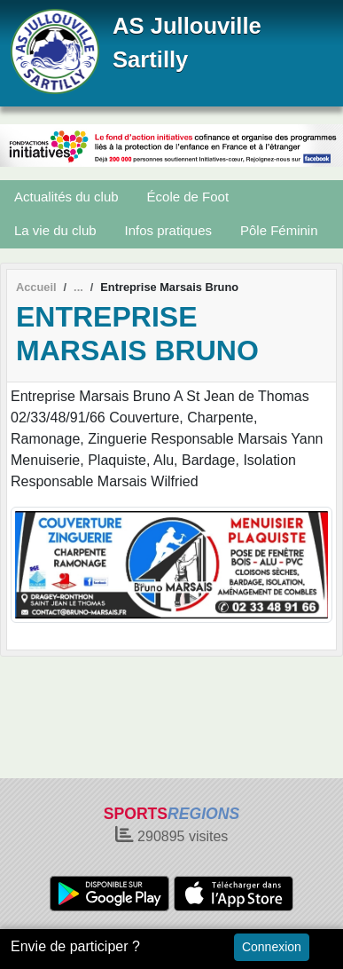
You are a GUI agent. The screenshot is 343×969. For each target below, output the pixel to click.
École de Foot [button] (188, 196)
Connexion (271, 947)
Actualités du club (66, 196)
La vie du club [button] (55, 230)
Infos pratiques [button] (168, 230)
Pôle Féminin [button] (279, 230)
